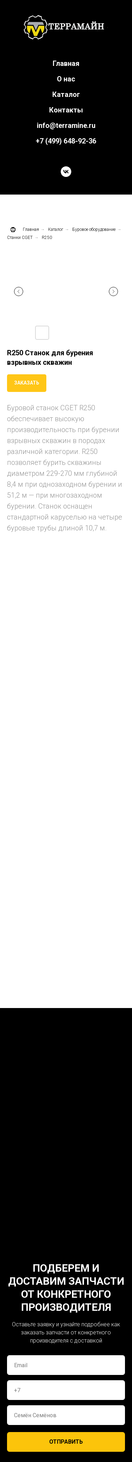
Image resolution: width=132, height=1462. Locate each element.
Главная (66, 63)
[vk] (66, 171)
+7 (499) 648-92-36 (66, 141)
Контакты (66, 110)
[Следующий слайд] (113, 291)
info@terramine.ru (66, 125)
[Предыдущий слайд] (18, 291)
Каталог (66, 94)
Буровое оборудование (94, 229)
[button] (26, 383)
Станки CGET (20, 237)
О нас (66, 79)
